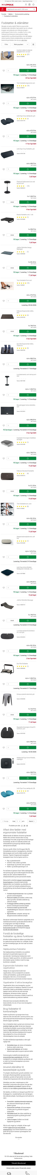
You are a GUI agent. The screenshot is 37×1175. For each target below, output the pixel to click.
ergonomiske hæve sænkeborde (12, 1057)
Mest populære (18, 44)
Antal (12, 202)
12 (22, 826)
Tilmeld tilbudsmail (19, 1163)
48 (27, 826)
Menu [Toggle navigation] (2, 9)
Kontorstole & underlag (22, 14)
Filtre (6, 44)
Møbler (10, 14)
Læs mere (24, 40)
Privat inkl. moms (25, 1168)
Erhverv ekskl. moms (13, 1168)
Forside (3, 14)
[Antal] (12, 70)
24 (24, 826)
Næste (32, 821)
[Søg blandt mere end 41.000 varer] (19, 9)
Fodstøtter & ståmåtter (11, 16)
